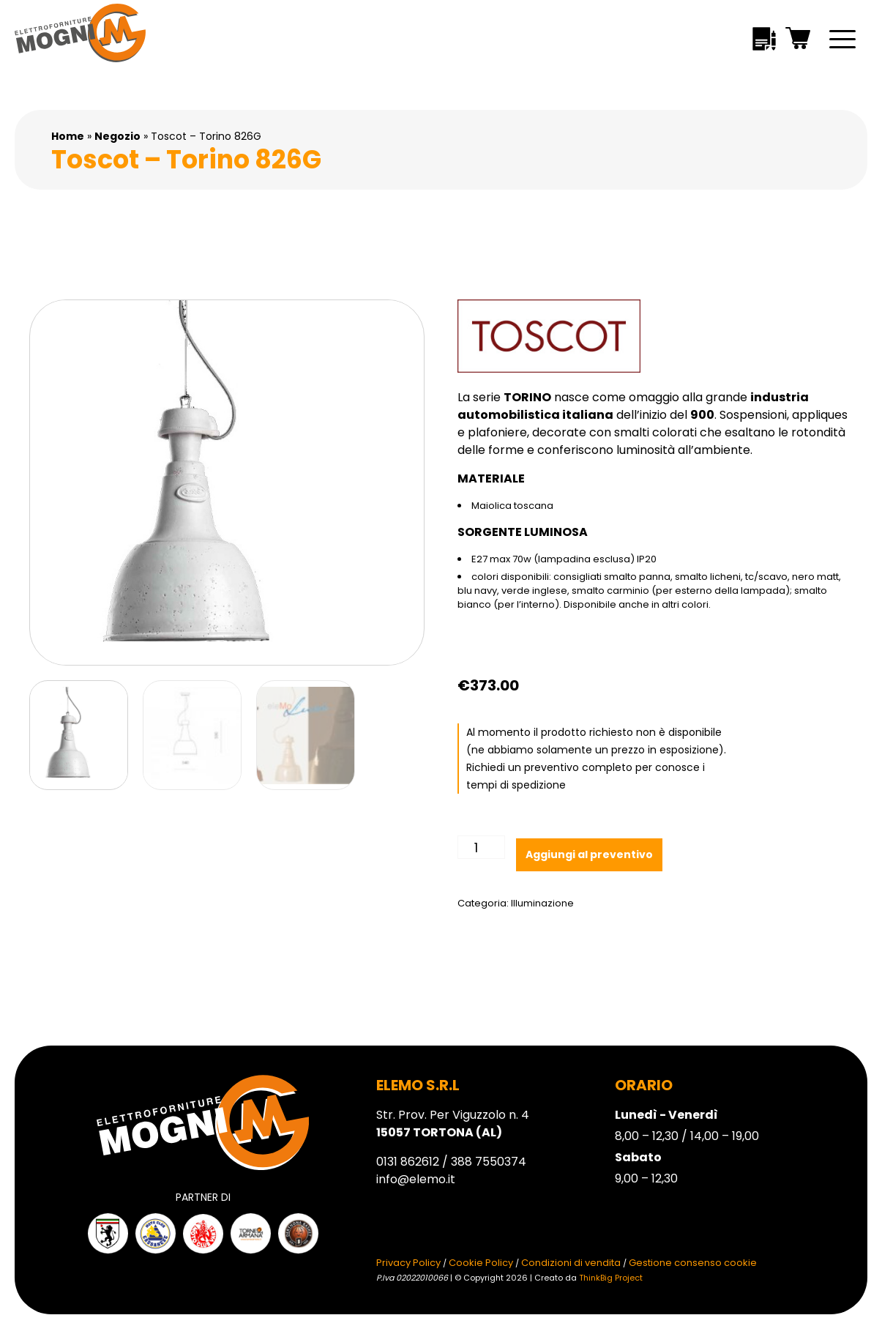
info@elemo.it (415, 1179)
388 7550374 (488, 1161)
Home (67, 136)
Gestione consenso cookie (693, 1263)
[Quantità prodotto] (481, 847)
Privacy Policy (408, 1263)
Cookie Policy (481, 1263)
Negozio (117, 136)
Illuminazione (542, 903)
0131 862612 (407, 1161)
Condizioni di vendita (571, 1263)
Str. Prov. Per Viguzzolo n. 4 (452, 1123)
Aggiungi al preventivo (589, 854)
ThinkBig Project (611, 1278)
